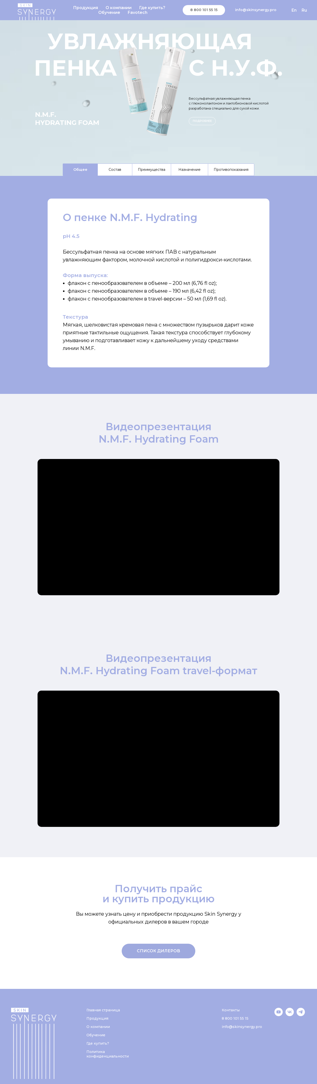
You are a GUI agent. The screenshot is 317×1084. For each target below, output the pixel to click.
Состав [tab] (115, 169)
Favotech (137, 12)
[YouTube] (278, 1015)
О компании (119, 7)
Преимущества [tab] (151, 169)
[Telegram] (301, 1015)
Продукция (85, 7)
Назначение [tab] (189, 169)
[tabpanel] (158, 285)
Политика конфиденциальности (107, 1054)
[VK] (290, 1015)
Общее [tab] (80, 169)
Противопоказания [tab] (231, 169)
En (294, 10)
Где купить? (152, 7)
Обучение (109, 12)
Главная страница (103, 1010)
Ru (304, 10)
